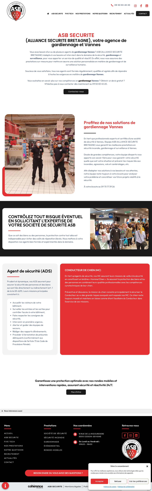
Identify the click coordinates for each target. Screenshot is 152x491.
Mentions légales (73, 486)
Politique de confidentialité (126, 487)
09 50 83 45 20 (121, 5)
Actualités (129, 14)
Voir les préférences (138, 481)
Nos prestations (84, 14)
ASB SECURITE (59, 14)
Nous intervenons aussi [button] (11, 411)
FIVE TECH (71, 14)
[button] (147, 466)
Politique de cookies (110, 487)
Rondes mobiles (53, 450)
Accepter (99, 481)
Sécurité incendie (54, 437)
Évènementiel (52, 446)
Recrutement (116, 14)
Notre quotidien (100, 14)
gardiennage (111, 80)
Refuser (117, 481)
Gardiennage (51, 442)
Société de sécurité (55, 433)
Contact (143, 14)
